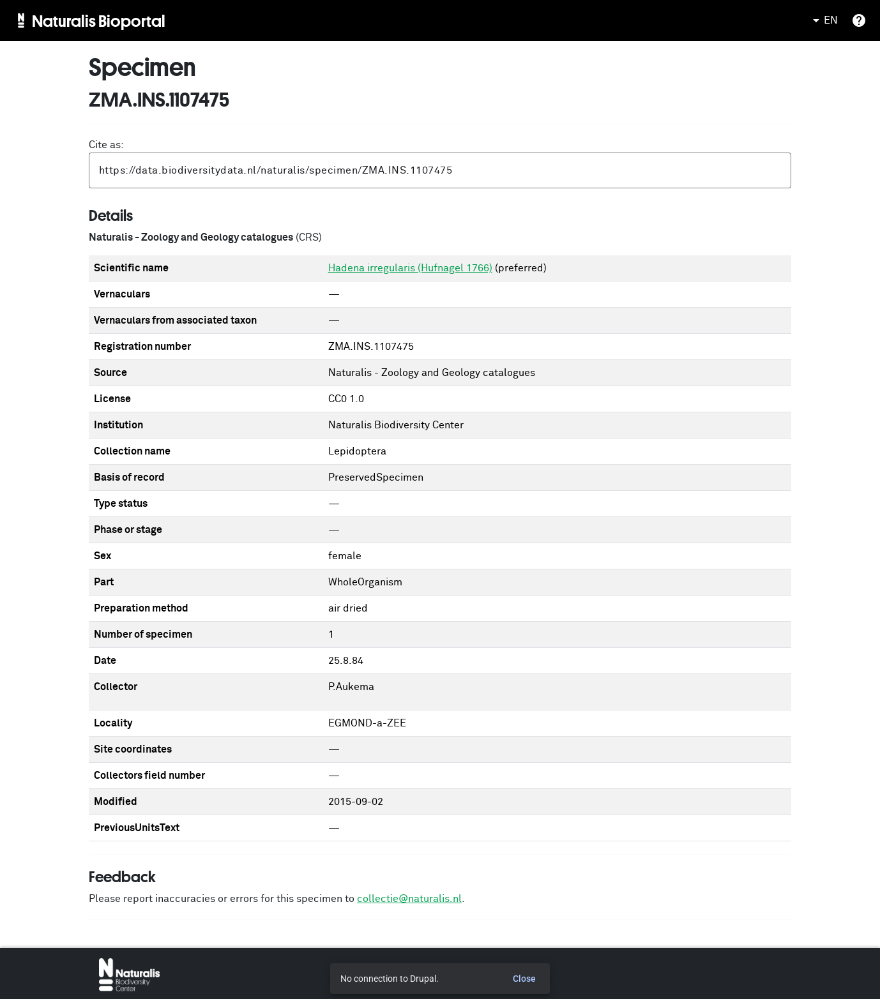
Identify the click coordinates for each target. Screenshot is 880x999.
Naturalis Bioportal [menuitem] (98, 20)
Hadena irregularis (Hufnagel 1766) (410, 268)
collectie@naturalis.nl (409, 899)
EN (823, 20)
